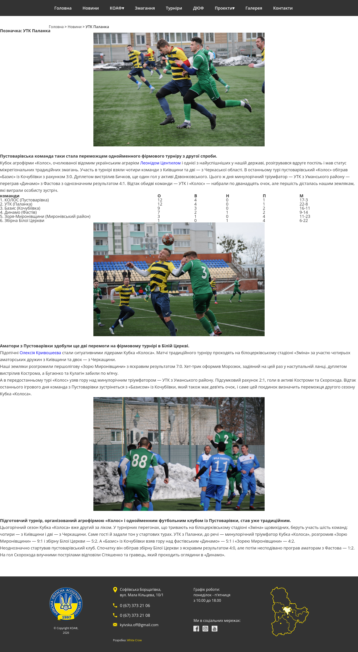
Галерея (253, 8)
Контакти (283, 8)
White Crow (134, 640)
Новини (91, 8)
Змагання (145, 8)
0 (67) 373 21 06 (135, 605)
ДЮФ (198, 8)
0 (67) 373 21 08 (135, 615)
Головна (63, 8)
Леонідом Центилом (160, 163)
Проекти (223, 8)
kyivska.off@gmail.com (139, 625)
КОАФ (116, 8)
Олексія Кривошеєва (40, 352)
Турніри (174, 8)
